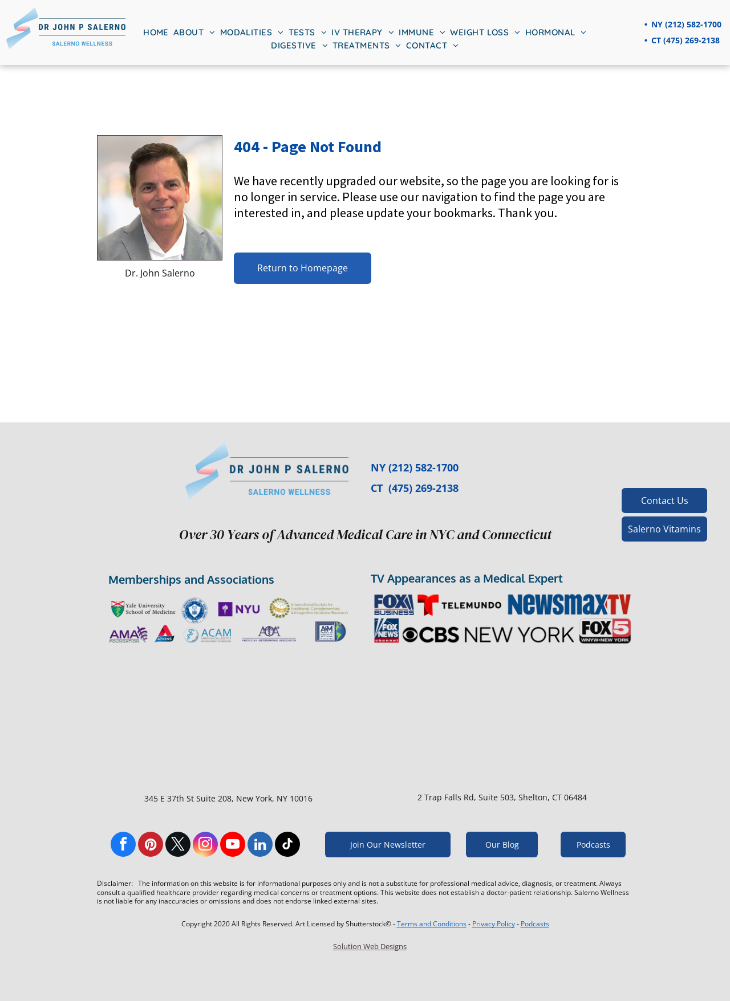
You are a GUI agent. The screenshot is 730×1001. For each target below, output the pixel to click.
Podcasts (535, 924)
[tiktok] (287, 846)
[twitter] (177, 846)
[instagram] (205, 846)
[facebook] (123, 846)
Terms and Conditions (432, 924)
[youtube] (232, 846)
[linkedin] (260, 846)
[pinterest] (150, 846)
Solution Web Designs (370, 946)
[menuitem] (156, 32)
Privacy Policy (493, 924)
